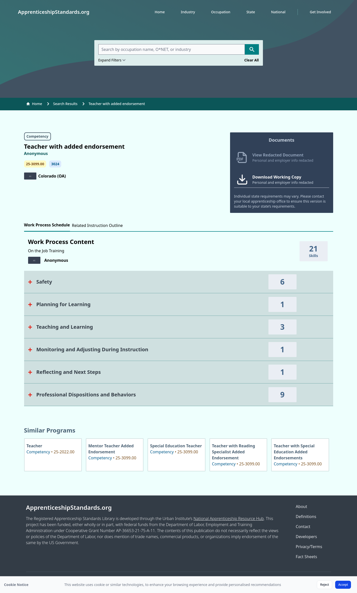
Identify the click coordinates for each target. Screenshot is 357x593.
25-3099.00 (35, 163)
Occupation (220, 12)
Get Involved (320, 12)
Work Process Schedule (47, 225)
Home (160, 12)
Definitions (306, 516)
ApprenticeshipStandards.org (69, 507)
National (278, 12)
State (250, 12)
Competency (37, 136)
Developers (306, 536)
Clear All (251, 60)
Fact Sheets (306, 556)
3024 (55, 163)
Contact (303, 526)
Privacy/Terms (309, 546)
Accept (343, 584)
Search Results (65, 103)
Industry (188, 12)
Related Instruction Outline (97, 225)
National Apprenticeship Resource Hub (228, 518)
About (301, 506)
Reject (324, 584)
